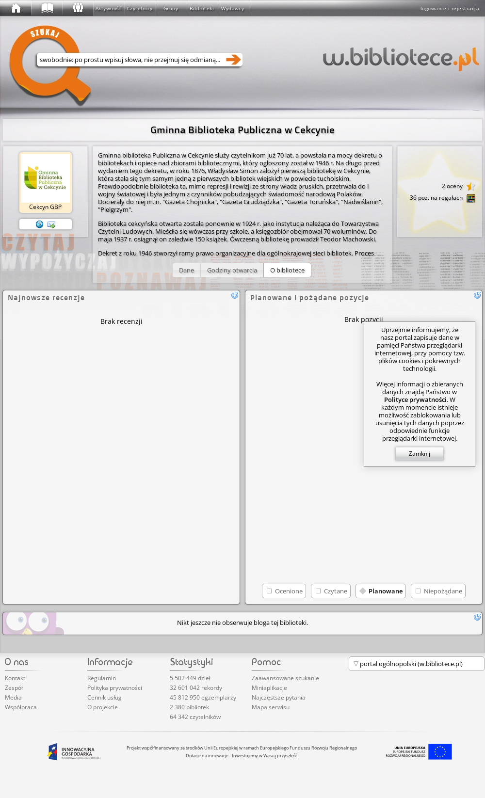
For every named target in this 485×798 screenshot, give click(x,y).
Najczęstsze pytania (279, 697)
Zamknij (419, 453)
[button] (186, 270)
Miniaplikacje (269, 688)
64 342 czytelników (195, 717)
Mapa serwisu (271, 707)
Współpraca (21, 707)
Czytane (335, 591)
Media (13, 697)
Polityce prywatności (415, 399)
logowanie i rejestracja (450, 8)
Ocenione (289, 591)
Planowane (386, 591)
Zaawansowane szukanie (285, 678)
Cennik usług (104, 697)
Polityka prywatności (114, 688)
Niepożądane (443, 591)
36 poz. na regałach (443, 198)
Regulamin (101, 678)
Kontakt (15, 678)
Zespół (14, 688)
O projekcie (102, 707)
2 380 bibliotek (189, 707)
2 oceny (459, 187)
